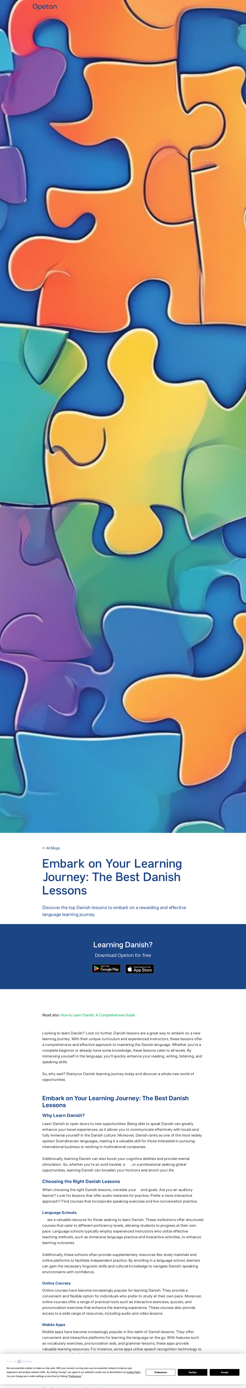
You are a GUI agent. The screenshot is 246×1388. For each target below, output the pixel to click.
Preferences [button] (75, 1376)
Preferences (160, 1372)
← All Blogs (51, 848)
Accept (224, 1372)
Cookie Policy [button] (133, 1372)
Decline (192, 1372)
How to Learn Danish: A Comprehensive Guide (98, 1015)
